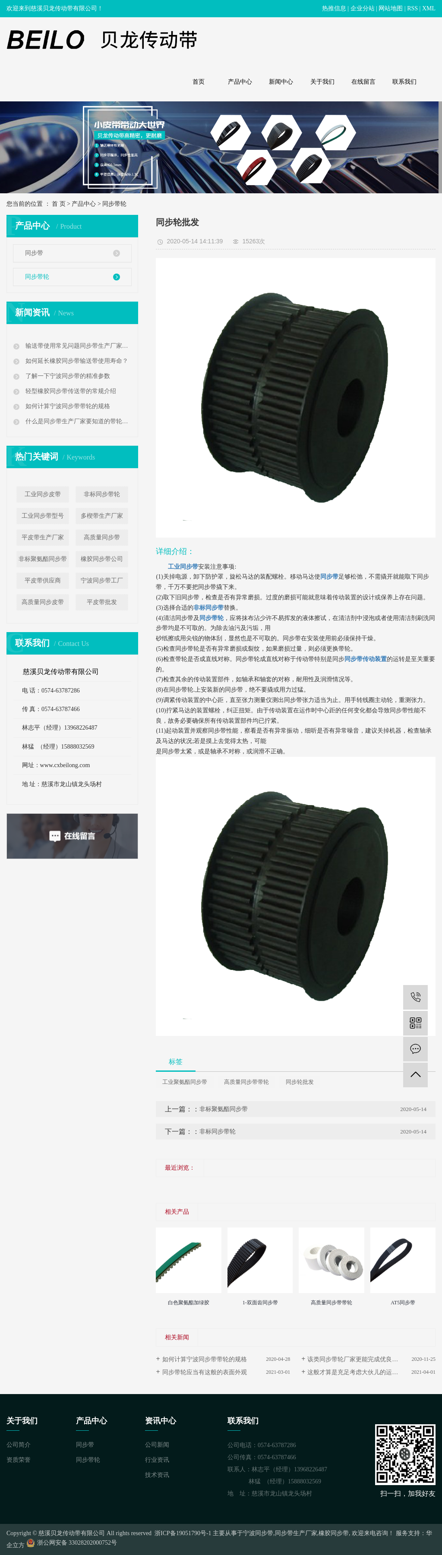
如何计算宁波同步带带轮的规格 (67, 406)
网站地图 (391, 8)
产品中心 (240, 82)
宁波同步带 (258, 1533)
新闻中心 (281, 82)
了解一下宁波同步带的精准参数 (67, 376)
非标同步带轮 (102, 494)
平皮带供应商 (43, 580)
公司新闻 (157, 1445)
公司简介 (18, 1445)
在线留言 (363, 82)
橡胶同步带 (334, 1533)
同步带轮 (114, 204)
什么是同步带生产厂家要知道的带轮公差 (77, 421)
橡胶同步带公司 (102, 559)
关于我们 (322, 82)
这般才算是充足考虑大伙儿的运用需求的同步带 (370, 1372)
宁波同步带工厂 (102, 580)
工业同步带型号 (43, 516)
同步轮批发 (300, 1082)
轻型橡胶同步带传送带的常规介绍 (70, 391)
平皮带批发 (102, 602)
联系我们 (404, 82)
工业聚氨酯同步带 (184, 1082)
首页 (199, 82)
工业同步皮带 (43, 494)
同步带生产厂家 (296, 1533)
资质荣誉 (18, 1460)
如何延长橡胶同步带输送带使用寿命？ (76, 361)
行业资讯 (157, 1460)
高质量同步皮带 (43, 602)
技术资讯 (157, 1475)
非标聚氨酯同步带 (43, 559)
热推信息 (334, 8)
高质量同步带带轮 (246, 1082)
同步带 (34, 253)
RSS (412, 8)
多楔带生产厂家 (102, 516)
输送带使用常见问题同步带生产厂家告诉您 (77, 346)
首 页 (59, 204)
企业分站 (362, 8)
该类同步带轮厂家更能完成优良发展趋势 (361, 1359)
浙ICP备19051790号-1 (182, 1533)
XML (429, 8)
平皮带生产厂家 (43, 537)
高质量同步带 (102, 537)
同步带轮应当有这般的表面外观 (204, 1372)
